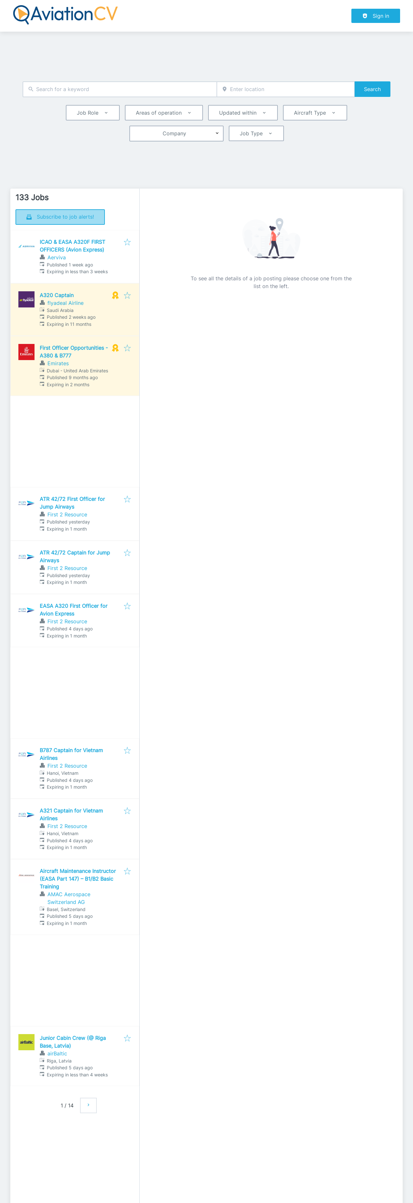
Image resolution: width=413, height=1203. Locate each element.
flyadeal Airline (65, 303)
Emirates (58, 363)
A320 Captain (57, 295)
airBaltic (57, 1053)
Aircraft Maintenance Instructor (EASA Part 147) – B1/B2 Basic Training (78, 879)
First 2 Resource (67, 514)
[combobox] (120, 89)
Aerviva (56, 257)
